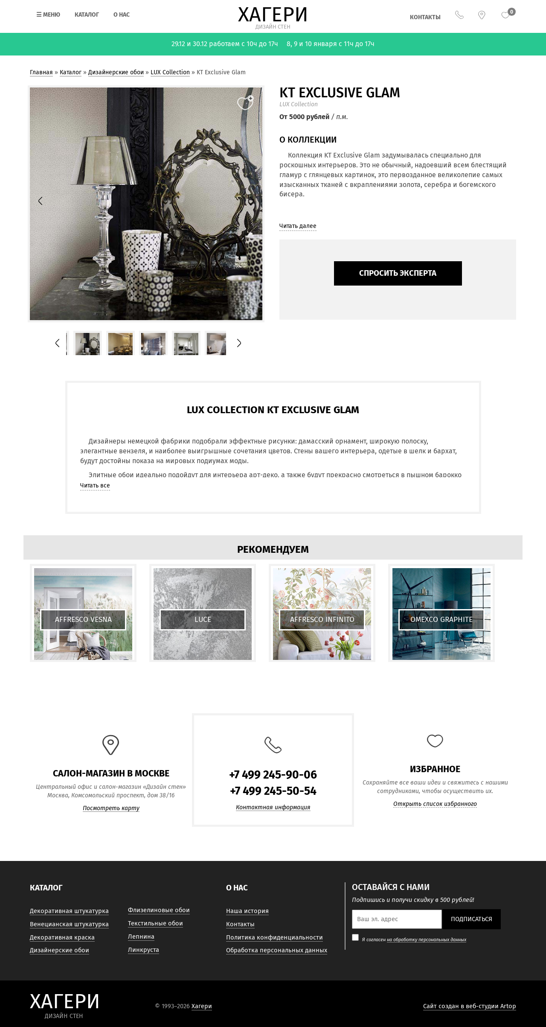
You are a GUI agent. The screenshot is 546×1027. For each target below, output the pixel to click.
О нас (121, 14)
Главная (41, 72)
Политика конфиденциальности (274, 937)
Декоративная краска (62, 937)
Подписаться (471, 919)
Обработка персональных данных (276, 950)
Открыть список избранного (435, 804)
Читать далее (298, 226)
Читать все (95, 485)
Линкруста (143, 950)
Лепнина (141, 936)
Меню (48, 14)
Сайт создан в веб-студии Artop (469, 1006)
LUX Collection (170, 72)
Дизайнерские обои (116, 72)
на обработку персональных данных (426, 939)
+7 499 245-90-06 (273, 775)
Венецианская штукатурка (69, 924)
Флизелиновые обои (159, 910)
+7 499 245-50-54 (273, 791)
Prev (45, 203)
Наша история (247, 911)
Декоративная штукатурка (69, 911)
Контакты (425, 17)
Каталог (87, 14)
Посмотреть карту (111, 808)
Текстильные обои (155, 923)
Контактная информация (273, 808)
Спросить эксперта (397, 273)
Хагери (202, 1006)
